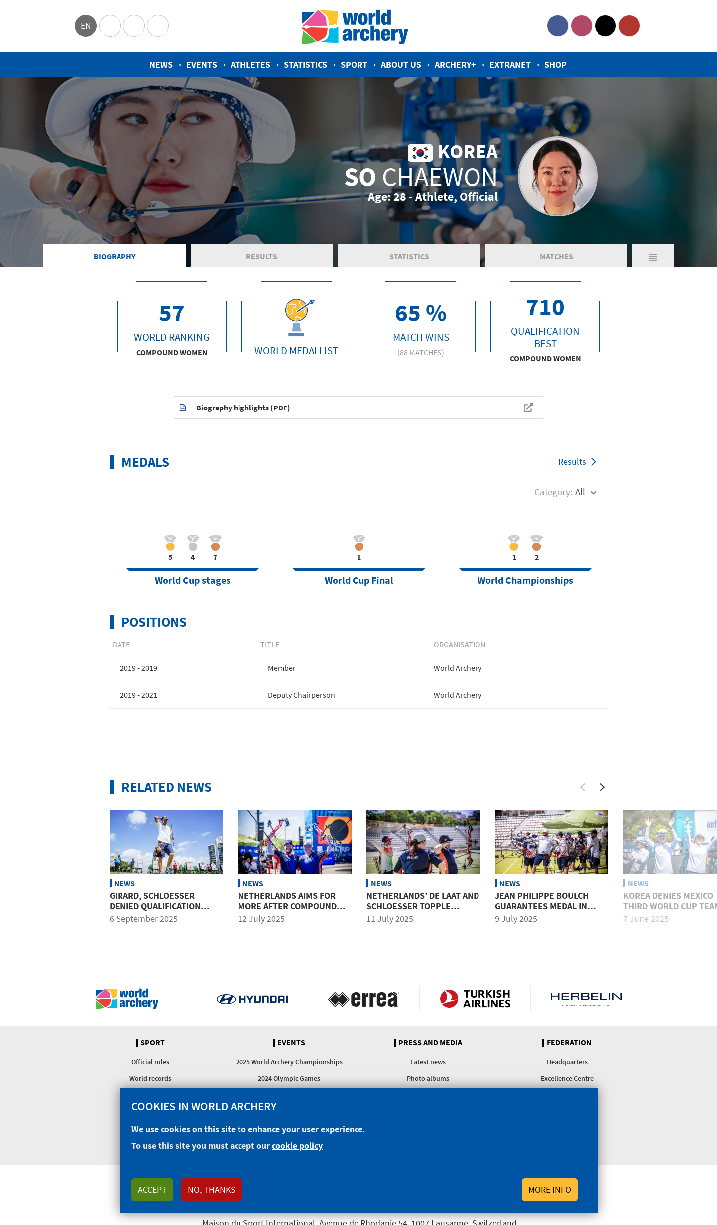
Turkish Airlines (475, 998)
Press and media (430, 1042)
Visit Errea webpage (363, 998)
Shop (555, 64)
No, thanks (212, 1189)
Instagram (582, 26)
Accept (152, 1189)
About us (401, 64)
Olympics (110, 26)
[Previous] (583, 787)
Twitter (605, 26)
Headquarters (567, 1061)
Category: (553, 492)
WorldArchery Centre (158, 26)
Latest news (428, 1061)
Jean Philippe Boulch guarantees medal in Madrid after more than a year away (548, 912)
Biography (114, 256)
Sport (354, 64)
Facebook (558, 26)
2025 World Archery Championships (289, 1061)
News (161, 64)
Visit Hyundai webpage (252, 998)
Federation (569, 1042)
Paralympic (134, 26)
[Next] (602, 787)
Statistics (305, 64)
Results (261, 256)
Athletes (250, 64)
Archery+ (455, 64)
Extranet (510, 64)
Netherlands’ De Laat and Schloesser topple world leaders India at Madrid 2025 (422, 912)
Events (201, 64)
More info (549, 1189)
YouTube (629, 26)
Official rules (150, 1061)
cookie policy (297, 1145)
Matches (556, 256)
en (86, 25)
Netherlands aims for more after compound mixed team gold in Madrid (287, 912)
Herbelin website (586, 998)
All (580, 492)
